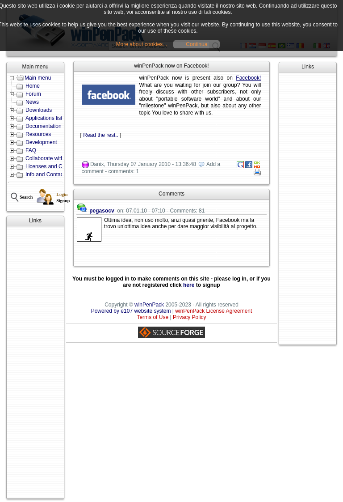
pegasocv (101, 211)
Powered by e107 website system (131, 311)
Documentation (43, 126)
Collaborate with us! (48, 158)
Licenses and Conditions (54, 166)
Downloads (38, 110)
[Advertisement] (35, 362)
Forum (33, 94)
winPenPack (149, 305)
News (32, 102)
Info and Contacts (46, 174)
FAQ (30, 150)
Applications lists (45, 118)
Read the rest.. (100, 135)
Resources (38, 134)
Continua (196, 44)
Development (41, 142)
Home (32, 86)
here (188, 285)
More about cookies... (141, 44)
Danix (97, 165)
